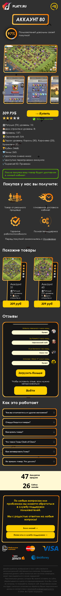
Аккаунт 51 (15, 286)
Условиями (49, 238)
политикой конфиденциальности (40, 589)
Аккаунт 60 (47, 286)
